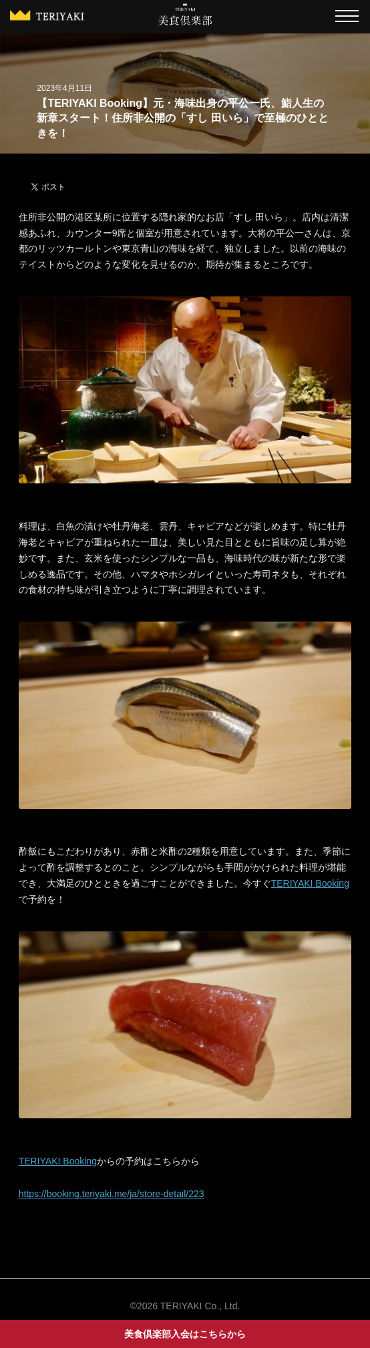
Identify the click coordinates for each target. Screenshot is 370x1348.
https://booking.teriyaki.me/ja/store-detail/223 (111, 1193)
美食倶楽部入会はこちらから (185, 1334)
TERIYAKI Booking (310, 883)
